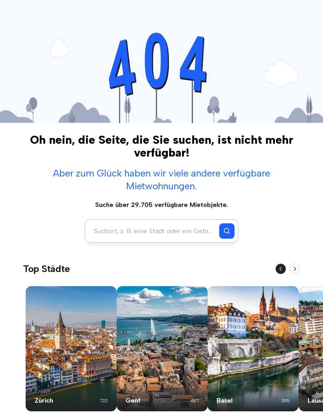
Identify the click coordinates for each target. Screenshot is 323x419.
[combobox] (153, 231)
